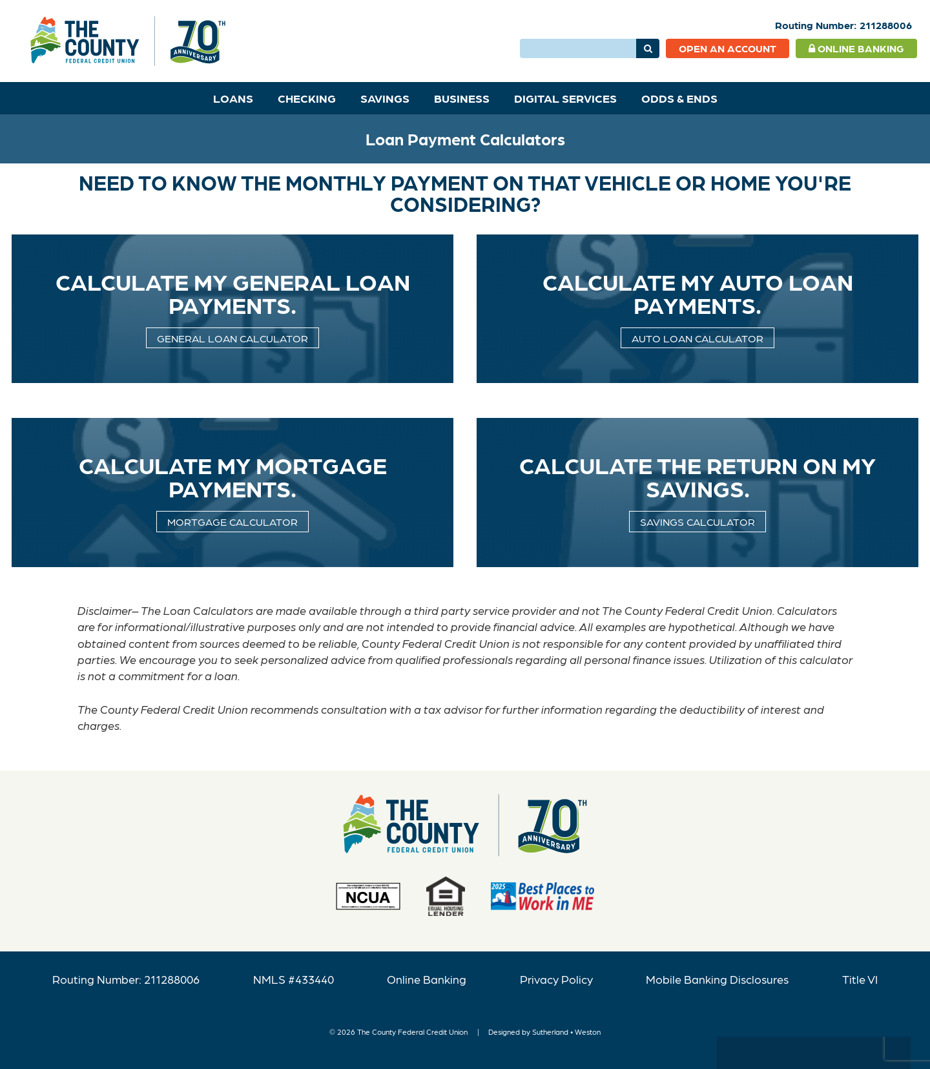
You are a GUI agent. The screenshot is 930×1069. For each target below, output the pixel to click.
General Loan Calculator (232, 337)
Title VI (860, 979)
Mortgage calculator (232, 521)
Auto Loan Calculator (697, 337)
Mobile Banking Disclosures (717, 979)
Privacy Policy (556, 979)
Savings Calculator (697, 521)
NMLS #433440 (293, 979)
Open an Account (727, 48)
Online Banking (856, 48)
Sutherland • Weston (566, 1031)
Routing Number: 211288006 (126, 979)
